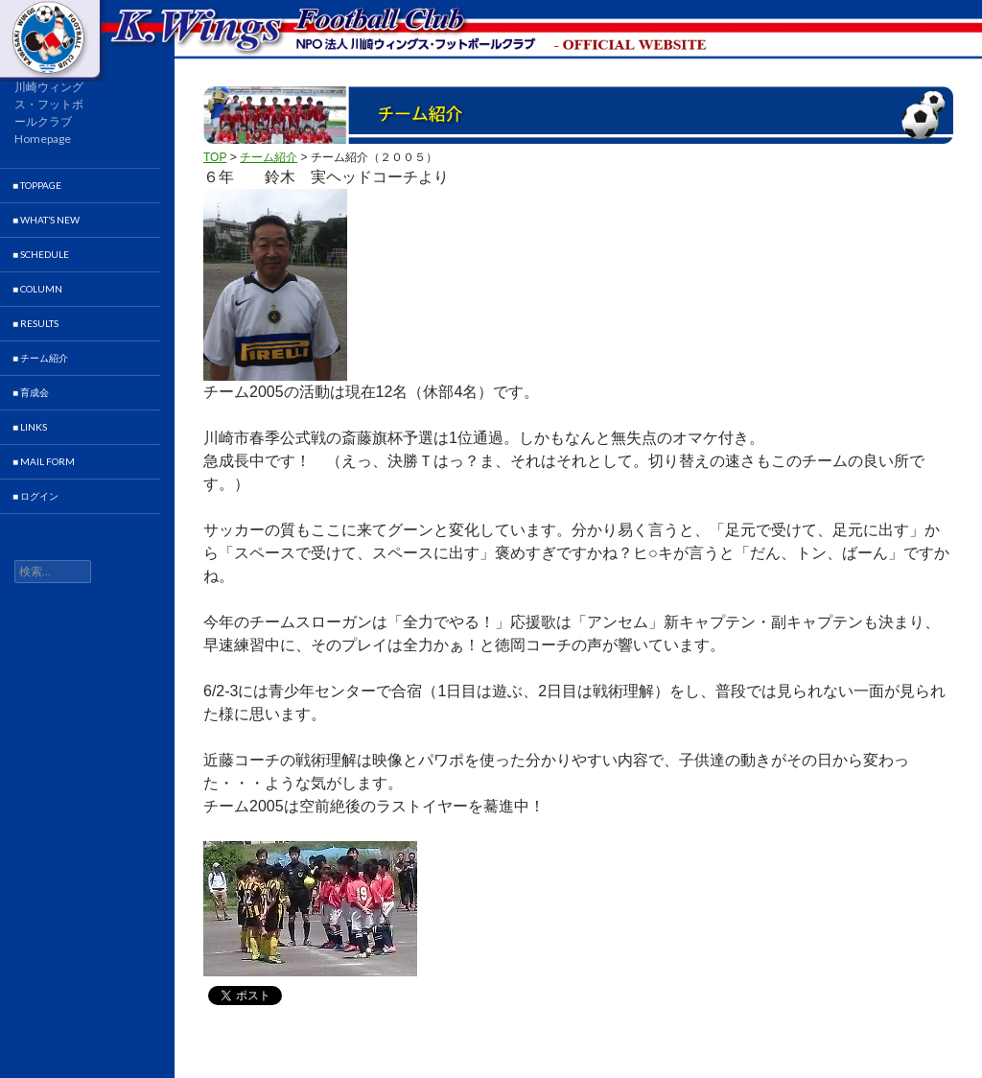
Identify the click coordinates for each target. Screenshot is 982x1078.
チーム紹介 (268, 157)
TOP (214, 157)
